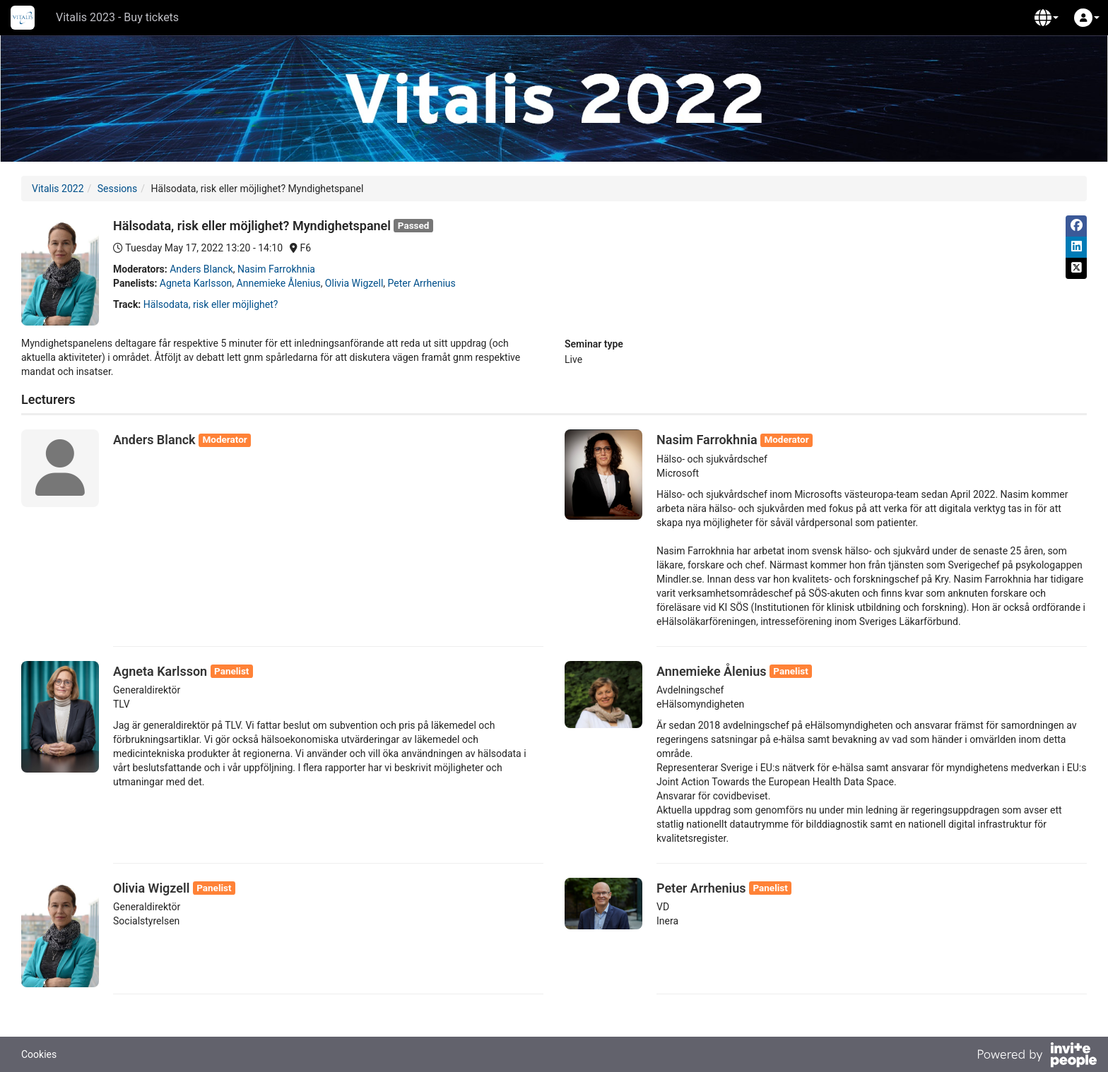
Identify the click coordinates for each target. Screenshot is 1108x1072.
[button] (1046, 17)
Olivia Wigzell (354, 283)
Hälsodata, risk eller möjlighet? (210, 304)
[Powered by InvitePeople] (1037, 1056)
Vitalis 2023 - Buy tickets (117, 17)
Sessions (118, 188)
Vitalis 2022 (58, 188)
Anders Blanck (201, 269)
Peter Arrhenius (422, 283)
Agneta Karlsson (196, 283)
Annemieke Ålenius (279, 283)
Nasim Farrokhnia (276, 269)
